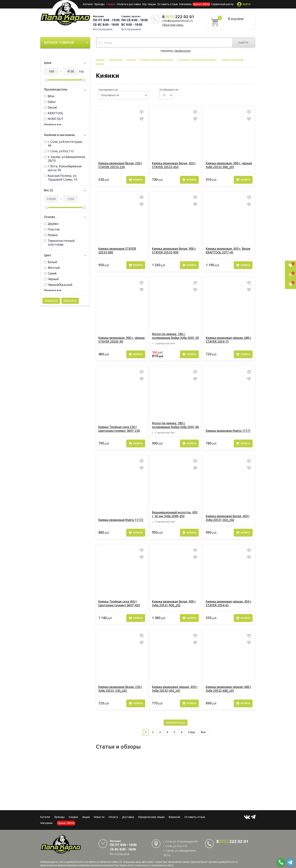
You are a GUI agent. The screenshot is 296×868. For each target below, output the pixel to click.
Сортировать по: (108, 89)
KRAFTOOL (53, 113)
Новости (99, 817)
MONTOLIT (53, 119)
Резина (51, 235)
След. (191, 732)
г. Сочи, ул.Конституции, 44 (63, 143)
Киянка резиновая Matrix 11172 (120, 520)
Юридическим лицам (151, 817)
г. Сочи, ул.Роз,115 (59, 151)
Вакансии (174, 817)
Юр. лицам (149, 4)
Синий (50, 273)
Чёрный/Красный (58, 284)
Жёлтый (52, 267)
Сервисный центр (222, 4)
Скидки (73, 817)
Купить (136, 179)
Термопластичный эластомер (59, 242)
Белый (50, 262)
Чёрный (51, 279)
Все (203, 732)
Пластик (52, 229)
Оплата (113, 817)
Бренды (100, 4)
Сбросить (70, 300)
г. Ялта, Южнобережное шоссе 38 (63, 168)
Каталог (88, 4)
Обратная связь (172, 24)
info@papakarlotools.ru (177, 20)
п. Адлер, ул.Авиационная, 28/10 (65, 158)
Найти (243, 42)
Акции (86, 817)
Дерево (51, 223)
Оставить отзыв (167, 4)
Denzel (50, 107)
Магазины (46, 823)
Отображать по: (169, 89)
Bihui (49, 96)
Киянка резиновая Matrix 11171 (228, 430)
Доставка (128, 817)
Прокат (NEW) (201, 4)
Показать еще (175, 722)
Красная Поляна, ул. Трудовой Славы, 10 (60, 177)
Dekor (50, 102)
